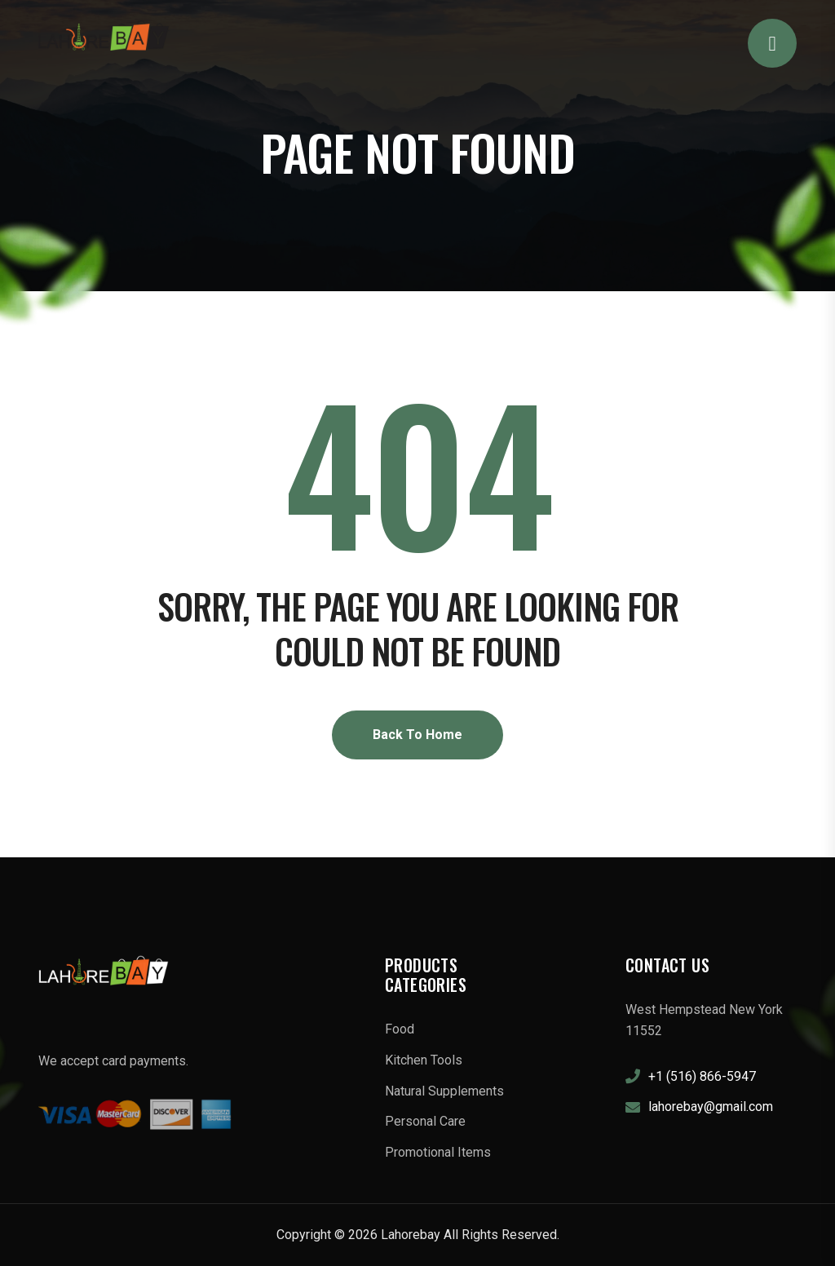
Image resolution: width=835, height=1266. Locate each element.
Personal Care (425, 1121)
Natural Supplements (444, 1091)
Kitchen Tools (423, 1060)
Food (399, 1029)
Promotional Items (438, 1152)
